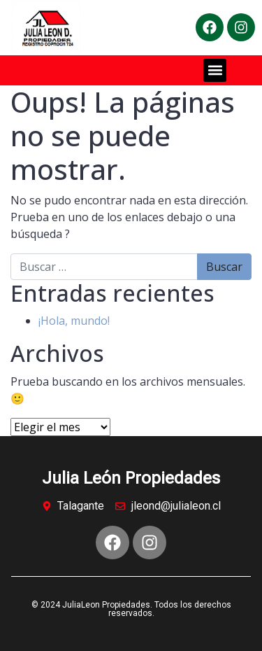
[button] (214, 70)
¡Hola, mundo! (74, 320)
